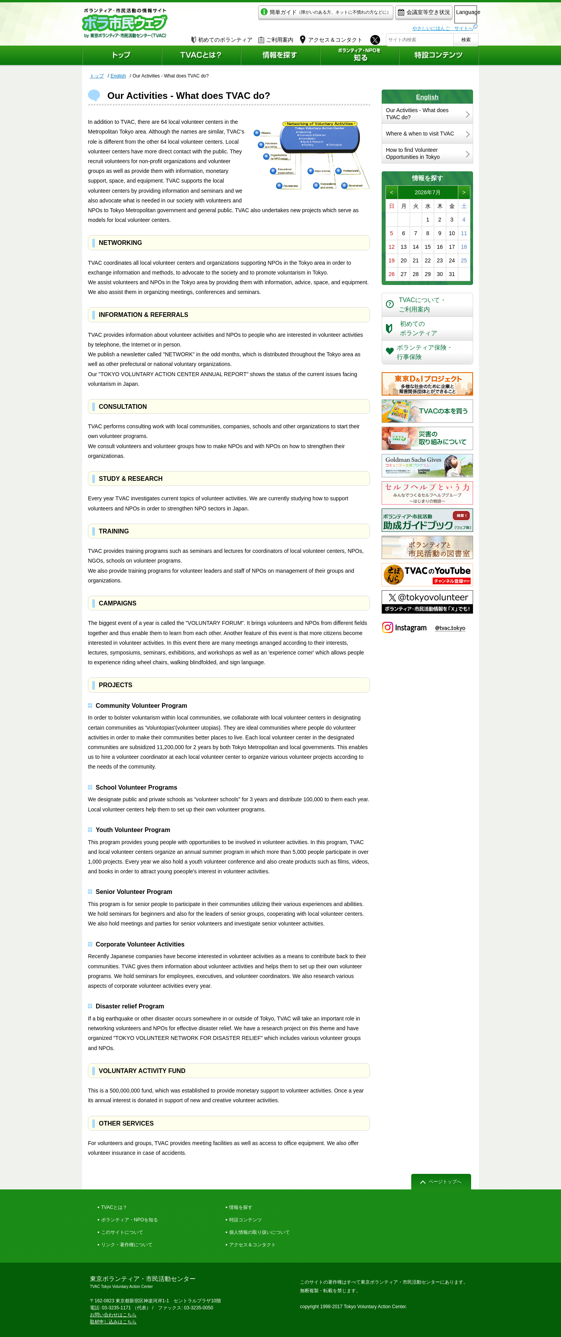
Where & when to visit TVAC (420, 133)
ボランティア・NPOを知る (129, 1220)
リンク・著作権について (127, 1244)
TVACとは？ (114, 1207)
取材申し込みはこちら (113, 1322)
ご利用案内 (275, 38)
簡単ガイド (293, 14)
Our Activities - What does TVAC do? (417, 113)
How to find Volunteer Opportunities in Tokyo (413, 153)
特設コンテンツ (245, 1220)
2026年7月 (428, 192)
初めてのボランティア (221, 38)
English (427, 97)
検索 (466, 37)
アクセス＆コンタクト (252, 1244)
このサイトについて (122, 1232)
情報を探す (240, 1207)
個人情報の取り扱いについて (259, 1232)
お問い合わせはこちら (113, 1315)
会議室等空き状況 (391, 14)
